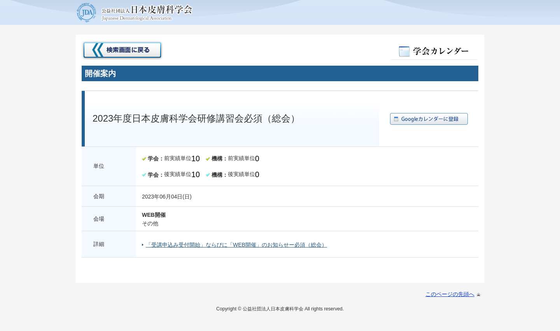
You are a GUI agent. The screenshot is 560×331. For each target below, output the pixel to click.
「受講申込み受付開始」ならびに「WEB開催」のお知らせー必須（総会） (236, 245)
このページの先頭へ (449, 294)
